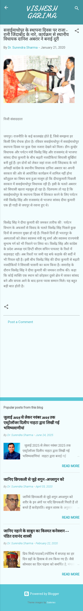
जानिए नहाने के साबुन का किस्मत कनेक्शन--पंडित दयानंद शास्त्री (36, 533)
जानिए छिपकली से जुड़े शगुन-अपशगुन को (34, 479)
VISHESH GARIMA (41, 12)
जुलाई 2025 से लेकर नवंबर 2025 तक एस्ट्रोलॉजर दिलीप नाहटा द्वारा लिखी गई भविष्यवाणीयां (31, 423)
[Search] (76, 9)
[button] (76, 31)
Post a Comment (20, 322)
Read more (70, 466)
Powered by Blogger (41, 594)
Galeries (51, 602)
